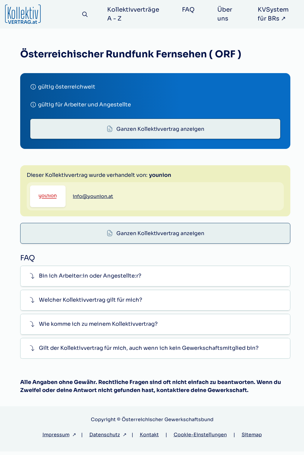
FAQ (189, 9)
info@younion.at (93, 226)
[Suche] (85, 14)
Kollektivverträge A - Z (134, 14)
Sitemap (252, 438)
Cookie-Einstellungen (200, 438)
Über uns (225, 14)
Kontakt (149, 438)
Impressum (55, 438)
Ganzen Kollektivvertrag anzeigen (160, 129)
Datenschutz (104, 438)
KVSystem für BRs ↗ (273, 14)
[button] (155, 279)
